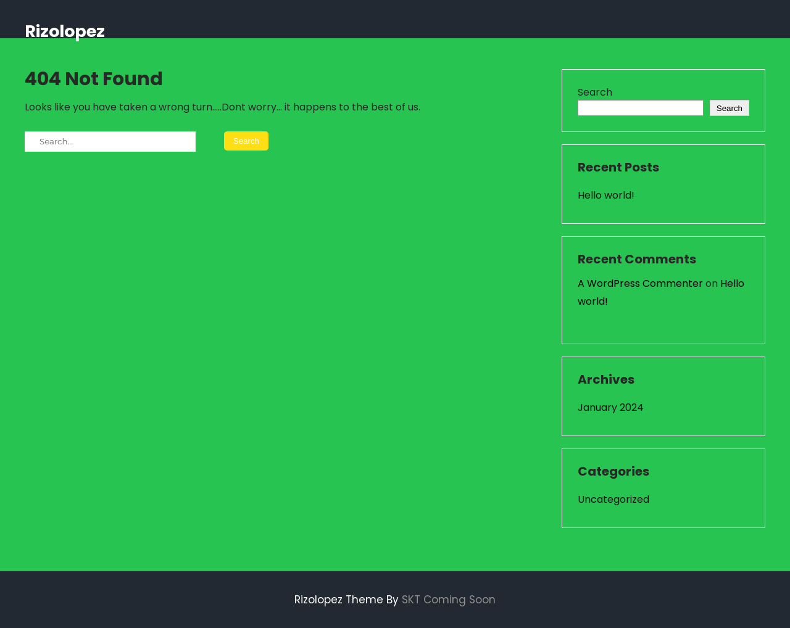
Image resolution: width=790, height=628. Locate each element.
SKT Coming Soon (449, 599)
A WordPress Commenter (640, 283)
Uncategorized (613, 499)
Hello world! (606, 195)
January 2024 (611, 407)
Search (595, 92)
